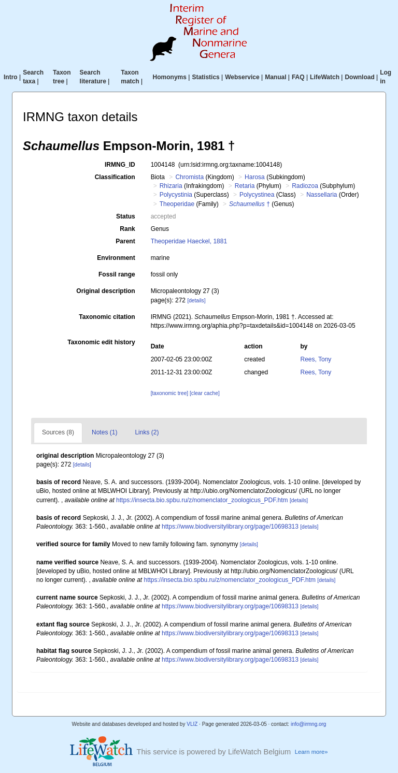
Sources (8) (58, 432)
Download (359, 77)
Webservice (242, 77)
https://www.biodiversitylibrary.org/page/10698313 (230, 526)
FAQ (298, 77)
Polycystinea (256, 194)
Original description (105, 291)
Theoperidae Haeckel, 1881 (189, 241)
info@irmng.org (308, 724)
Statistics (205, 77)
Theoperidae (177, 204)
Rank (127, 228)
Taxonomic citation (107, 316)
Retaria (245, 185)
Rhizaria (171, 185)
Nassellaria (321, 194)
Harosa (255, 177)
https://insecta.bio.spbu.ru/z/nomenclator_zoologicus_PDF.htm (202, 500)
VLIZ (192, 724)
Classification (115, 177)
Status (125, 216)
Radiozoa (305, 185)
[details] (196, 300)
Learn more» (311, 752)
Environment (116, 257)
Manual (275, 77)
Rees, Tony (316, 359)
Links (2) (147, 432)
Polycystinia (176, 194)
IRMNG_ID (120, 164)
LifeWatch (324, 77)
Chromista (189, 177)
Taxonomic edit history (101, 342)
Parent (125, 241)
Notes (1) (104, 432)
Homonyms (170, 77)
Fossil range (116, 274)
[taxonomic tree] (169, 393)
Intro (11, 77)
